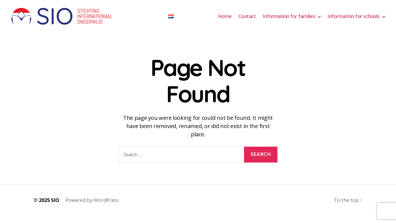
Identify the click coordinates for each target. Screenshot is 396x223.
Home (225, 20)
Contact (247, 20)
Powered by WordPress (92, 207)
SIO (55, 207)
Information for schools (354, 20)
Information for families (289, 20)
